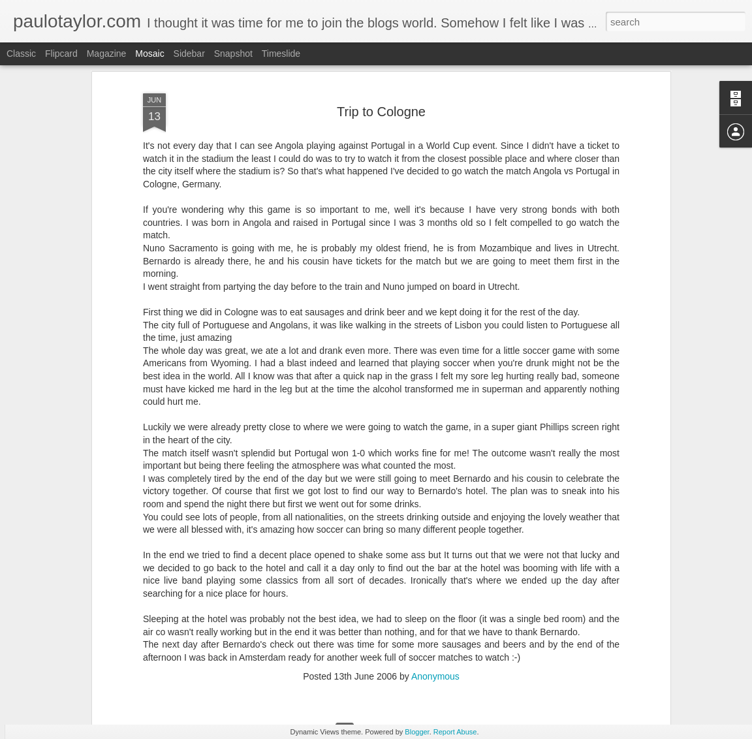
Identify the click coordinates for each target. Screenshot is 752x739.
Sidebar (189, 53)
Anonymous (435, 618)
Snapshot (233, 53)
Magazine (107, 53)
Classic (21, 53)
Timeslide (281, 53)
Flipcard (61, 53)
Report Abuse (455, 732)
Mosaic (149, 53)
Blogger (417, 732)
